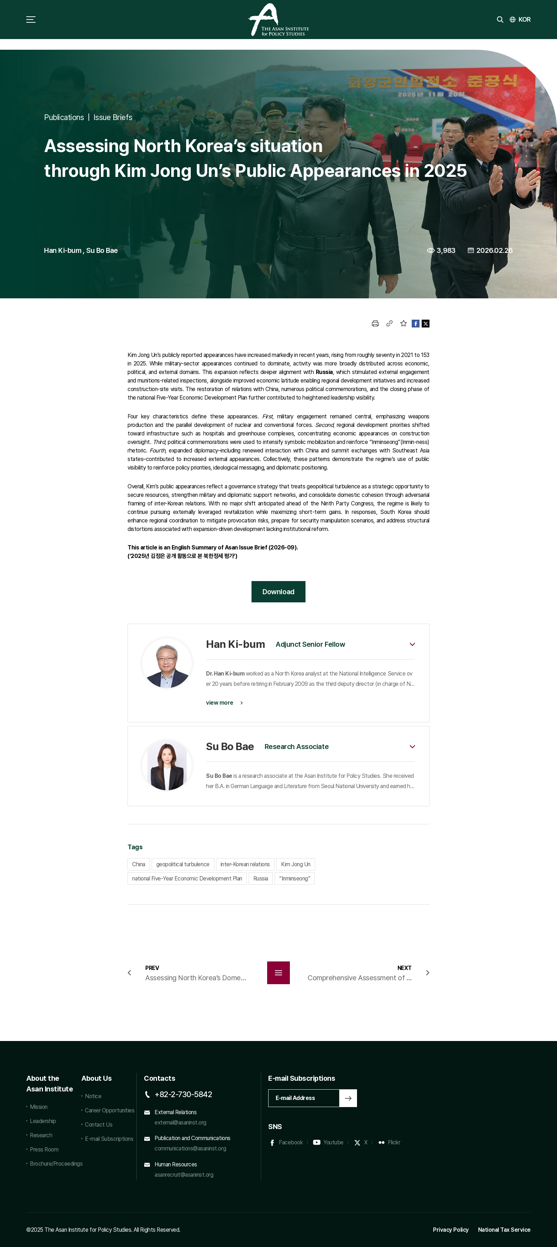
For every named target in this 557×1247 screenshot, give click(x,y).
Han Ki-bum (62, 250)
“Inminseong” (294, 878)
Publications (64, 117)
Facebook (291, 1142)
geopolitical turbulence (183, 864)
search (500, 19)
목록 (278, 972)
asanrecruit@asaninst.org (184, 1174)
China (138, 864)
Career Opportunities (109, 1110)
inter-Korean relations (245, 864)
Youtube (333, 1142)
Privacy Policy (451, 1229)
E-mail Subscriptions (109, 1138)
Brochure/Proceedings (52, 1163)
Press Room (44, 1149)
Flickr (394, 1142)
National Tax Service (504, 1229)
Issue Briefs (112, 117)
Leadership (43, 1121)
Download (278, 591)
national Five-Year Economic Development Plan (187, 878)
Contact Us (98, 1124)
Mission (39, 1107)
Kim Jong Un (295, 864)
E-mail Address (295, 1098)
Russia (260, 878)
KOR (525, 19)
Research (41, 1135)
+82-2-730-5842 (183, 1094)
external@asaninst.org (180, 1122)
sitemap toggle (31, 19)
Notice (93, 1096)
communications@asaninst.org (190, 1148)
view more (219, 702)
